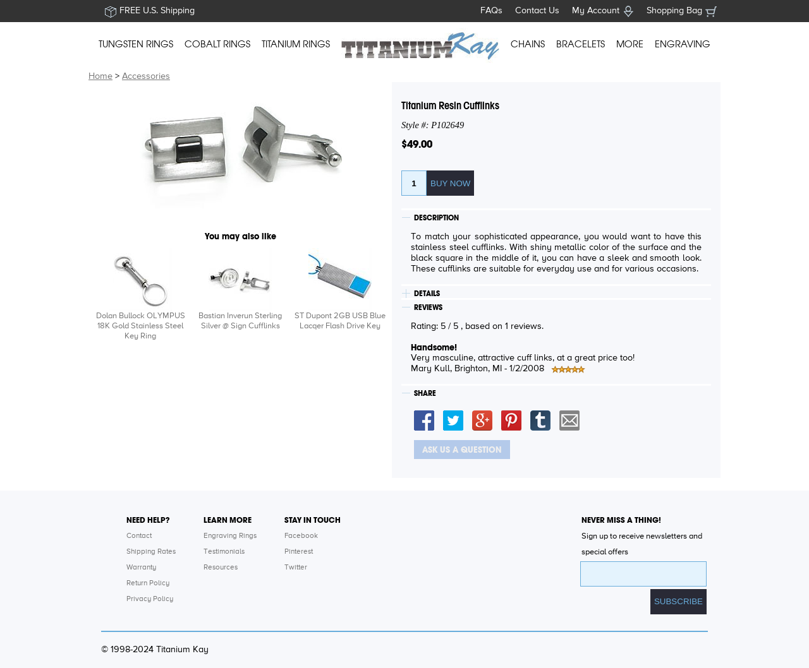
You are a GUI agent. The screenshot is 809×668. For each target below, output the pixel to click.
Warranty (141, 567)
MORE (629, 44)
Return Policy (147, 583)
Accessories (146, 76)
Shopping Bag (674, 10)
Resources (221, 567)
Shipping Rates (151, 552)
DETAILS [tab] (427, 293)
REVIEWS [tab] (428, 307)
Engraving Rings (230, 536)
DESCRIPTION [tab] (436, 217)
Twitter (295, 567)
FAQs (491, 10)
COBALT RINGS (217, 44)
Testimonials (224, 552)
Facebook (301, 536)
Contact (139, 536)
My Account (595, 10)
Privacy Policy (149, 599)
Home (100, 76)
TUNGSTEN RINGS (136, 44)
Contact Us (537, 10)
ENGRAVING (682, 44)
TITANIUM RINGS (296, 44)
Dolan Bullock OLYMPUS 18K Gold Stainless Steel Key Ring (140, 326)
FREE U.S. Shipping (157, 10)
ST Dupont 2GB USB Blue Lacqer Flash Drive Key (340, 321)
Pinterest (298, 552)
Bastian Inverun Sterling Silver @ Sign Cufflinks (240, 321)
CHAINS (528, 44)
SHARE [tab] (425, 393)
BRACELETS (580, 44)
